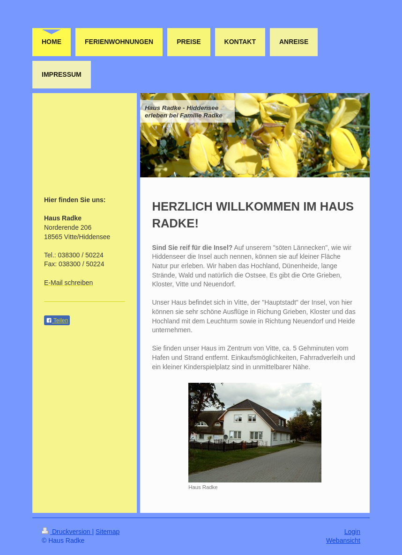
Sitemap (107, 531)
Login (352, 531)
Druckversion (67, 531)
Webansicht (343, 540)
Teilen (57, 320)
